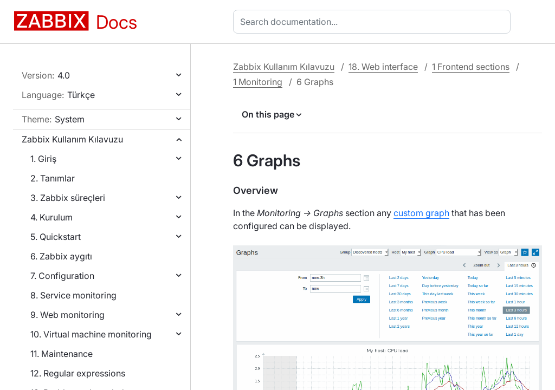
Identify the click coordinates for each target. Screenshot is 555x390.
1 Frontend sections (470, 66)
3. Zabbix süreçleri (67, 197)
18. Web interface (383, 66)
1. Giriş (43, 158)
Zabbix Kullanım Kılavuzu (72, 139)
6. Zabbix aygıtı (61, 256)
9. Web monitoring (67, 314)
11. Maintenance (61, 353)
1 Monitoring (257, 81)
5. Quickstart (55, 236)
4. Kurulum (51, 217)
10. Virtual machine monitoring (91, 334)
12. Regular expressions (77, 373)
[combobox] (374, 21)
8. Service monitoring (73, 295)
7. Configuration (62, 275)
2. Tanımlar (52, 178)
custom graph (421, 212)
